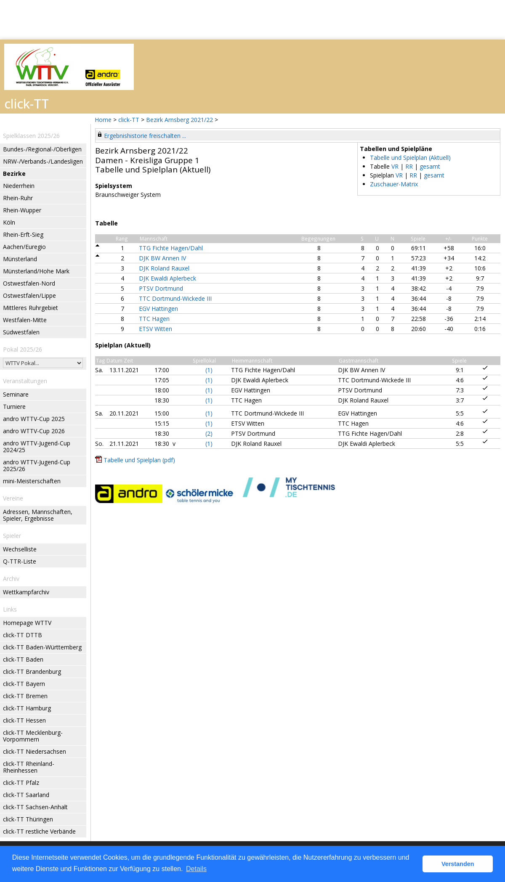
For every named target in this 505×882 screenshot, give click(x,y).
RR (409, 166)
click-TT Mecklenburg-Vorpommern (33, 735)
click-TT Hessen (24, 720)
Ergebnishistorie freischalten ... (145, 136)
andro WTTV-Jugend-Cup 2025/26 (36, 465)
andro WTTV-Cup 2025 (34, 419)
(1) (209, 370)
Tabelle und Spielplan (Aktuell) (410, 158)
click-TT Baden (23, 659)
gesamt (430, 166)
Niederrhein (19, 186)
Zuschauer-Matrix (394, 184)
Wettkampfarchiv (26, 592)
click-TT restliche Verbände (39, 831)
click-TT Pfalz (21, 783)
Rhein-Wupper (22, 210)
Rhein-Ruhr (18, 198)
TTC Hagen (154, 319)
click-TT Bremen (25, 696)
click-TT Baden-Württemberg (42, 647)
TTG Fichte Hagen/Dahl (171, 248)
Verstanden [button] (457, 864)
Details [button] (196, 868)
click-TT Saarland (26, 795)
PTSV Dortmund (161, 288)
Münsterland (20, 259)
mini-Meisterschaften (32, 481)
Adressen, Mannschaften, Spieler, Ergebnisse (37, 515)
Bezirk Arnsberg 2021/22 (180, 120)
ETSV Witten (155, 329)
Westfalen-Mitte (25, 320)
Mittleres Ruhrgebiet (30, 308)
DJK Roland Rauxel (164, 268)
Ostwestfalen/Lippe (29, 295)
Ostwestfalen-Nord (29, 283)
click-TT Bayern (24, 684)
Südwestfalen (21, 332)
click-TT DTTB (22, 635)
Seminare (16, 394)
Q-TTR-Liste (19, 561)
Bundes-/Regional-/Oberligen (42, 149)
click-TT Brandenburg (32, 671)
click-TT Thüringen (28, 819)
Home (103, 120)
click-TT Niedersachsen (34, 751)
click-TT (128, 120)
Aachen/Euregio (24, 247)
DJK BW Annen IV (162, 258)
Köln (9, 222)
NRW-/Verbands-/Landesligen (43, 161)
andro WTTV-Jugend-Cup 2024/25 (36, 446)
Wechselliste (20, 549)
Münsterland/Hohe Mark (36, 271)
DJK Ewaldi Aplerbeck (167, 278)
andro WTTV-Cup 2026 (34, 431)
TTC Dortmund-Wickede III (175, 298)
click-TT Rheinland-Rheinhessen (28, 767)
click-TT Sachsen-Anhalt (35, 807)
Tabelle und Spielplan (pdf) (139, 460)
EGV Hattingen (158, 309)
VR (395, 166)
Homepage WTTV (27, 623)
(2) (209, 433)
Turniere (14, 407)
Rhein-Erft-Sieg (23, 234)
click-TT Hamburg (27, 708)
